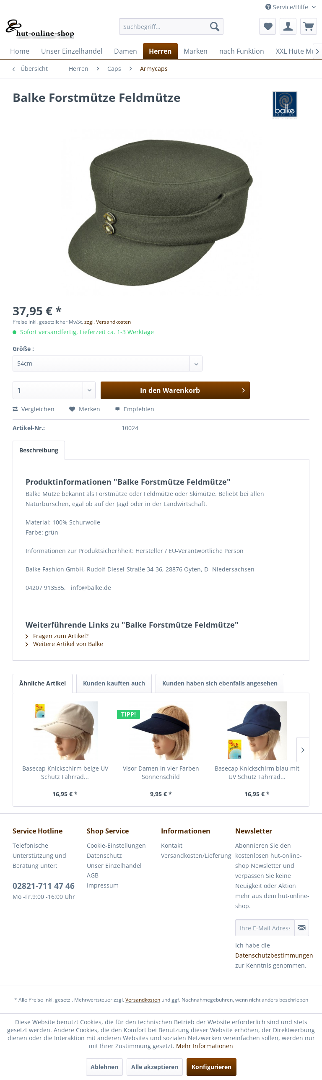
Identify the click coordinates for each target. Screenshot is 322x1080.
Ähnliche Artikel (42, 683)
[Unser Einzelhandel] (71, 51)
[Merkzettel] (267, 26)
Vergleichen (34, 409)
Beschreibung (38, 450)
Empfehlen (134, 409)
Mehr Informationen (204, 1046)
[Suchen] (214, 26)
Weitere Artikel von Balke (64, 644)
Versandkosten (142, 999)
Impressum (103, 885)
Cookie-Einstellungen (116, 845)
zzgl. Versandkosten (107, 321)
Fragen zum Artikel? (57, 636)
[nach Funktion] (241, 51)
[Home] (19, 51)
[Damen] (125, 51)
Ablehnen (104, 1067)
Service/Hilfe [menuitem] (287, 7)
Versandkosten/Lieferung (196, 855)
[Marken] (195, 51)
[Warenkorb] (308, 26)
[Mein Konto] (288, 26)
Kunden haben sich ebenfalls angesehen (220, 683)
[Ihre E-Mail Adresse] (265, 927)
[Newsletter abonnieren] (301, 927)
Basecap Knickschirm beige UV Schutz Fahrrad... (65, 772)
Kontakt (171, 845)
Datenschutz (104, 855)
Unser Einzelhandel (114, 866)
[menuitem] (171, 26)
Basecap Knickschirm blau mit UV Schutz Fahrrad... (257, 772)
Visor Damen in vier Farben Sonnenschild (161, 772)
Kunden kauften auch (114, 683)
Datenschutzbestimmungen (274, 955)
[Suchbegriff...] (171, 26)
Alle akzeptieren (154, 1067)
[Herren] (160, 51)
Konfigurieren (211, 1067)
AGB (93, 875)
